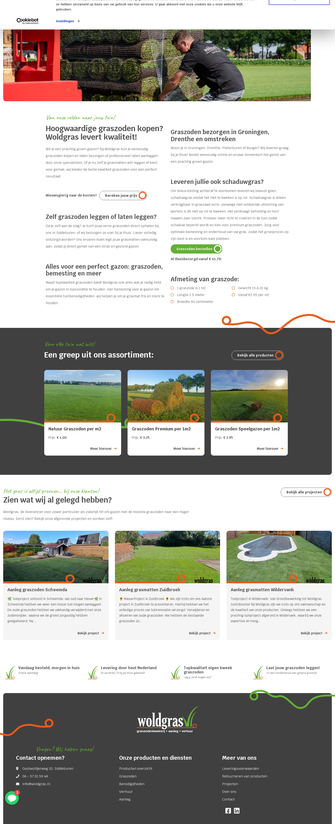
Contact (228, 799)
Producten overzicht (135, 768)
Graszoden (128, 776)
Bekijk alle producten (255, 355)
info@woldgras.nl (36, 784)
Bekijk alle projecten (304, 492)
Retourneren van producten (244, 776)
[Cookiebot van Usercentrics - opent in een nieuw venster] (27, 48)
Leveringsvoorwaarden (240, 768)
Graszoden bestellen (194, 249)
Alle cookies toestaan (299, 11)
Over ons (229, 791)
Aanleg (125, 799)
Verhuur (126, 791)
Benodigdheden (131, 784)
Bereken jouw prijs (121, 196)
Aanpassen (299, 25)
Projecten (230, 784)
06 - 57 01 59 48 (35, 776)
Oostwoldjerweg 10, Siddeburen (47, 768)
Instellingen (65, 48)
